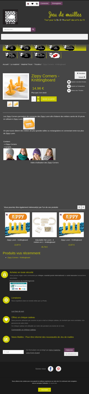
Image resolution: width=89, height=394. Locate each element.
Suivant (82, 77)
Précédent (81, 73)
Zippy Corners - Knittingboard (18, 257)
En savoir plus (53, 383)
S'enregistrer (56, 3)
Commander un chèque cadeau (23, 330)
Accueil (5, 64)
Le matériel (15, 64)
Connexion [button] (44, 3)
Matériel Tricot (26, 64)
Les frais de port (17, 311)
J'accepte (44, 390)
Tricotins (37, 64)
